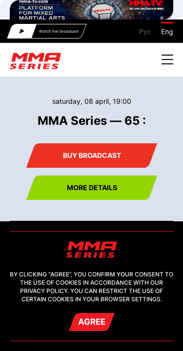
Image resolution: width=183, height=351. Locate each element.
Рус (145, 31)
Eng (167, 31)
